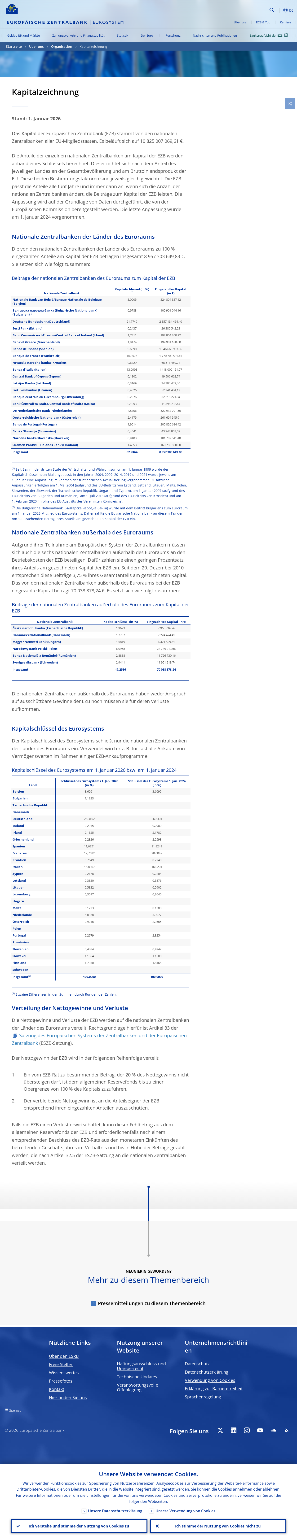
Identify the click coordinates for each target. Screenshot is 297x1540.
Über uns (240, 22)
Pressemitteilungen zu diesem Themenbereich (152, 1303)
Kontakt (56, 1389)
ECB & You (263, 22)
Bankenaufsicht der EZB (269, 35)
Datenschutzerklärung (206, 1372)
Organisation (61, 46)
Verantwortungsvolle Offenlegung (137, 1387)
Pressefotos (60, 1381)
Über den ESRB (64, 1356)
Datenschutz (197, 1363)
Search (272, 10)
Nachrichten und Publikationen (215, 35)
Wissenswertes (64, 1372)
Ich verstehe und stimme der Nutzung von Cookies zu (79, 1526)
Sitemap (15, 1410)
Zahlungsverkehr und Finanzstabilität (78, 35)
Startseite (14, 46)
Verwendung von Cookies (210, 1380)
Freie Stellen (61, 1364)
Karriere (285, 22)
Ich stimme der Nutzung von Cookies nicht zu (218, 1526)
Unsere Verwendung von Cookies (185, 1511)
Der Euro (147, 35)
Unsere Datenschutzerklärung (115, 1511)
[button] (279, 10)
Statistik (122, 35)
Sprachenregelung (203, 1397)
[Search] (244, 9)
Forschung (173, 35)
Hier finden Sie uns (68, 1397)
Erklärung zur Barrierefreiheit (214, 1388)
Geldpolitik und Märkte (23, 35)
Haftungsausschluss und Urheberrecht (141, 1366)
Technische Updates (137, 1376)
